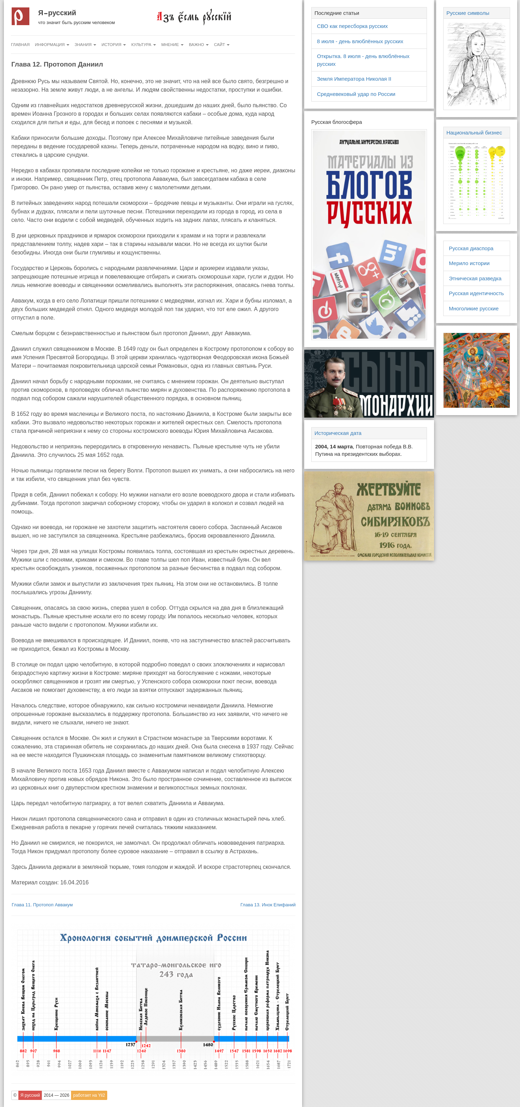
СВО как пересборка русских (352, 26)
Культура (143, 44)
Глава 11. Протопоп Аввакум (42, 904)
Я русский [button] (30, 1095)
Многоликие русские (474, 308)
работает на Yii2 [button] (89, 1095)
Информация (52, 44)
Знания (85, 44)
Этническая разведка (475, 278)
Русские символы (467, 13)
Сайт (222, 44)
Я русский (57, 13)
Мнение (172, 44)
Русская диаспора (471, 248)
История (114, 44)
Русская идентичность (476, 293)
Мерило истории (469, 263)
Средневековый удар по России (356, 94)
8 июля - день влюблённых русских (360, 41)
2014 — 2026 (56, 1095)
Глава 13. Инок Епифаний (268, 904)
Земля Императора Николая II (354, 79)
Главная (20, 44)
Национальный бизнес (474, 133)
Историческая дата (338, 433)
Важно (199, 44)
